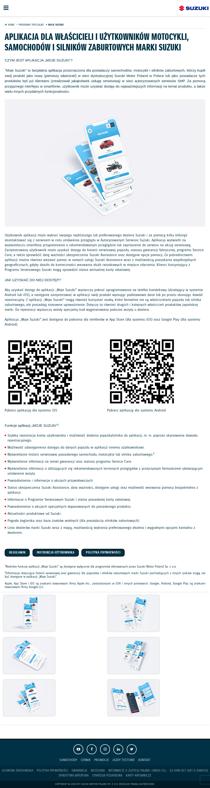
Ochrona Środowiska (17, 771)
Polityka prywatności (103, 553)
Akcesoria (98, 771)
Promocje (101, 760)
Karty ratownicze (138, 776)
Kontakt (144, 760)
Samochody (68, 760)
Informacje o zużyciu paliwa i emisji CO (137, 771)
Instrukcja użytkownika (55, 553)
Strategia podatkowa (107, 776)
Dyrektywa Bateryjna (74, 776)
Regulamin (17, 553)
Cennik (86, 760)
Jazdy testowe (123, 760)
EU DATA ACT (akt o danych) (189, 771)
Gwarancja (79, 771)
